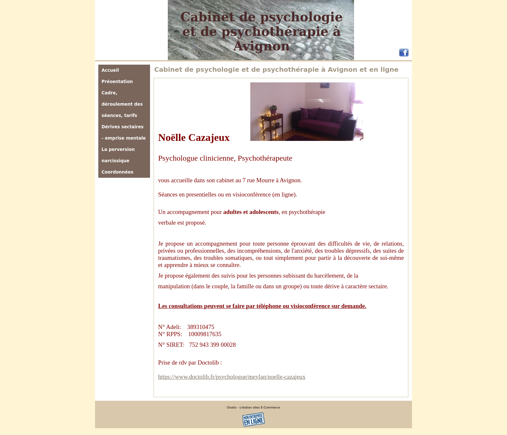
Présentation (117, 81)
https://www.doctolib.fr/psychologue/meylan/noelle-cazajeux (232, 376)
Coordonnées (117, 172)
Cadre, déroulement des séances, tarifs (122, 104)
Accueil (110, 70)
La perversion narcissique (118, 155)
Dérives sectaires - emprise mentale (124, 132)
